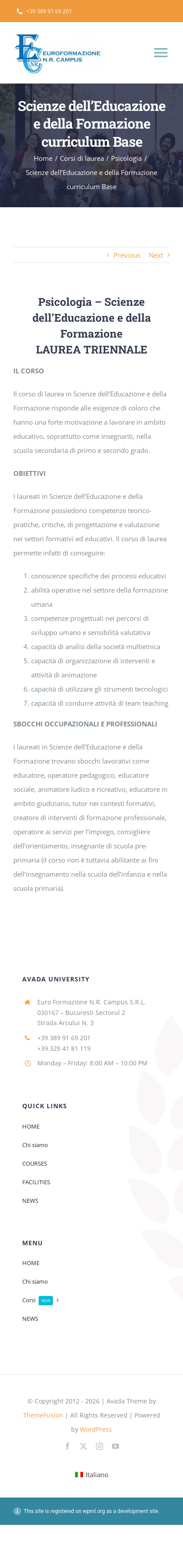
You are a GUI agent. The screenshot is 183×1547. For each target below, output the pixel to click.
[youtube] (115, 1446)
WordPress (96, 1429)
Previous (127, 255)
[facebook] (67, 1446)
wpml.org (94, 1511)
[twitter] (83, 1446)
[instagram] (99, 1446)
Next (156, 255)
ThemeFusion (43, 1415)
